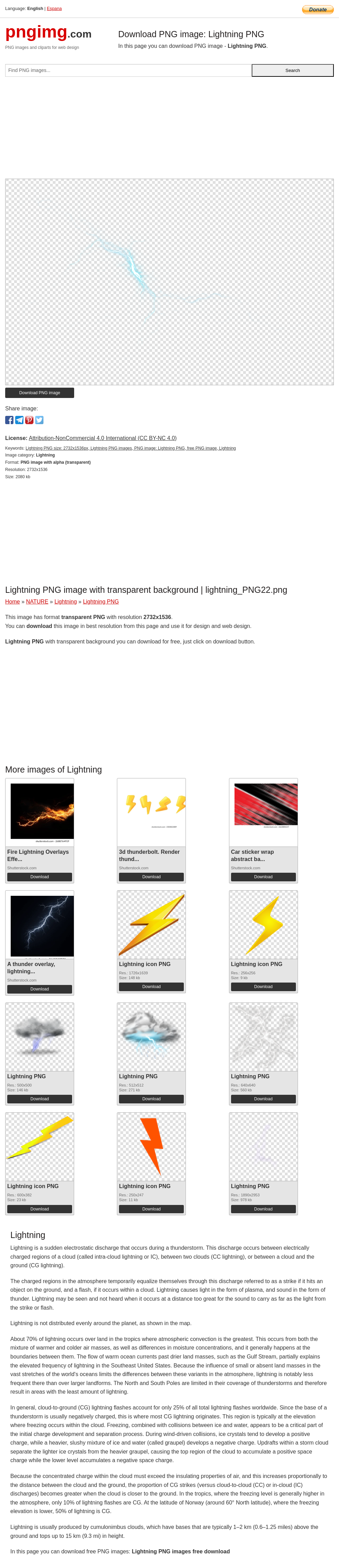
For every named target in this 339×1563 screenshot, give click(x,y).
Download (39, 876)
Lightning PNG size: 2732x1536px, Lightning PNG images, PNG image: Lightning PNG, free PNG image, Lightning (131, 448)
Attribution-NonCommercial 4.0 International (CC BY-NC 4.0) (103, 438)
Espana (54, 8)
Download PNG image (39, 392)
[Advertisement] (169, 130)
